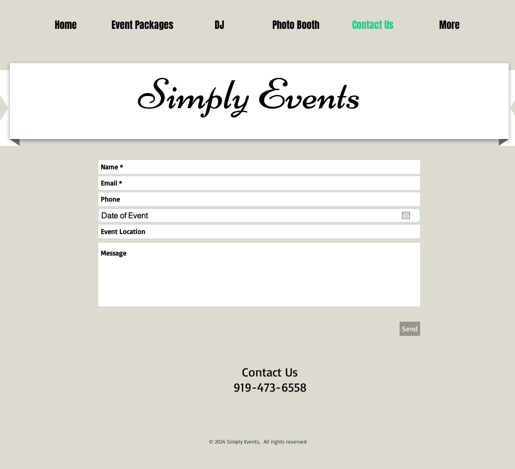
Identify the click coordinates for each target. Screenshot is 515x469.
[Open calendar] (406, 215)
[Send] (410, 329)
